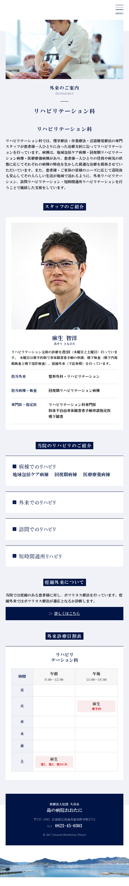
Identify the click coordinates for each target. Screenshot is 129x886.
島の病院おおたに (26, 10)
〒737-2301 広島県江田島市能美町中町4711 (64, 819)
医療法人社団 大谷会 (64, 808)
